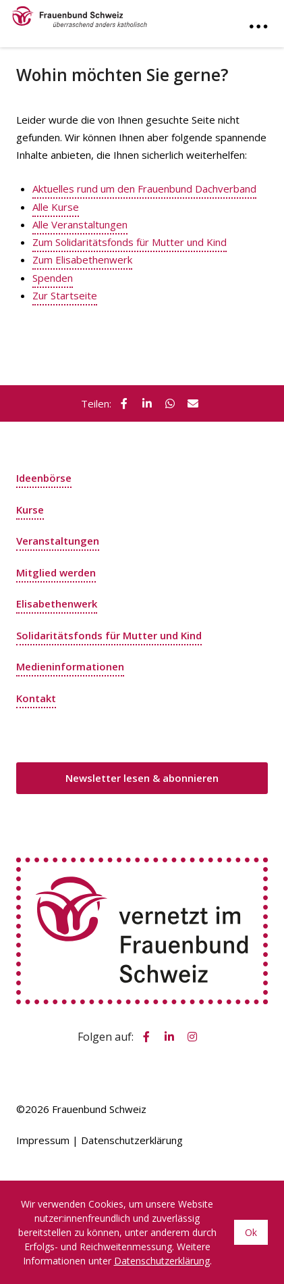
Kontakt (36, 698)
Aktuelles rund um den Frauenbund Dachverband (144, 188)
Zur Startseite (64, 295)
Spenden (52, 278)
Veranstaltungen (57, 540)
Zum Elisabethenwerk (82, 259)
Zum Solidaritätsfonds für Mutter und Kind (129, 242)
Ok (251, 1232)
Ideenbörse (44, 478)
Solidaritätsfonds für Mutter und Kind (109, 635)
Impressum (42, 1140)
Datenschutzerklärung (132, 1140)
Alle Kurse (55, 207)
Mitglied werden (56, 572)
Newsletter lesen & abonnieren (142, 778)
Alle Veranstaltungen (79, 224)
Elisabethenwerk (56, 603)
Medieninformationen (70, 666)
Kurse (30, 509)
